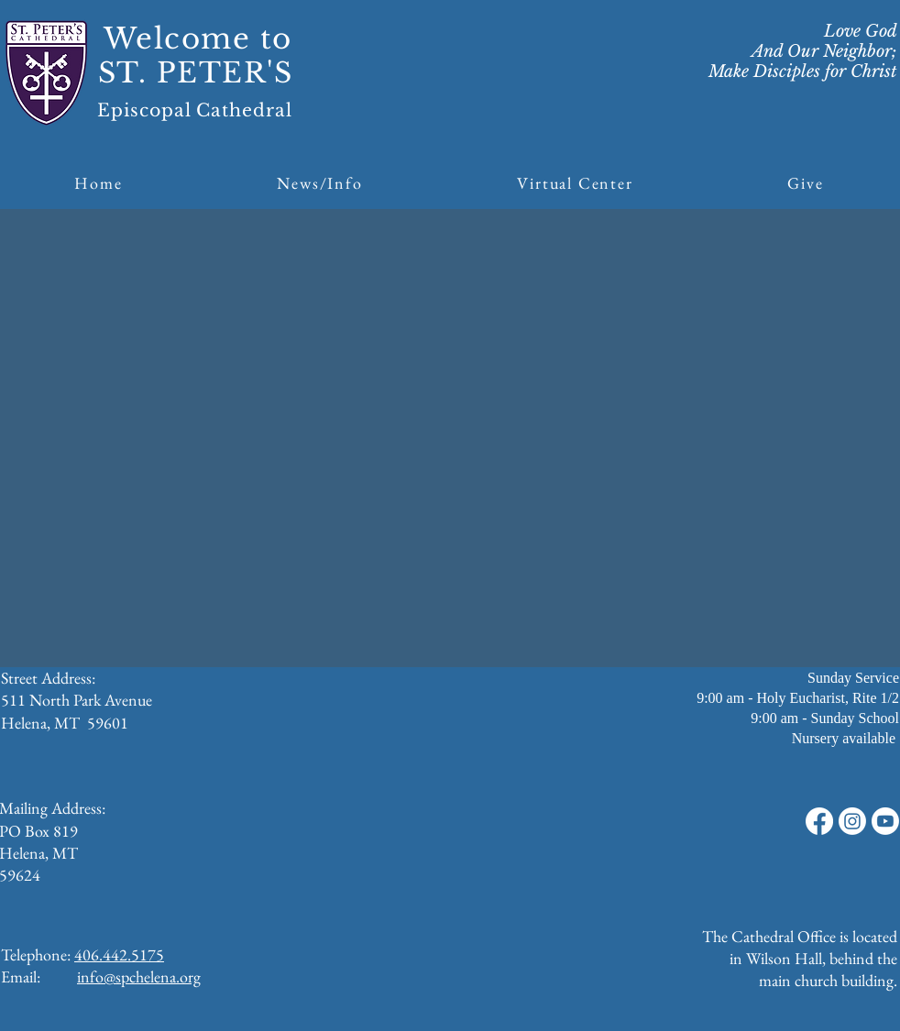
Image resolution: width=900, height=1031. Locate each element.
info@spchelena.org (139, 976)
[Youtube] (885, 821)
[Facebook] (819, 821)
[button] (319, 183)
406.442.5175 (119, 954)
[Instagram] (852, 821)
